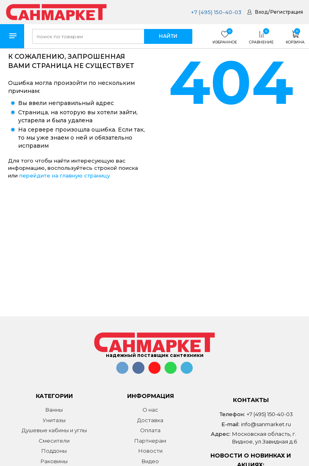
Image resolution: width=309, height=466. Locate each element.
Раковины (54, 461)
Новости (150, 450)
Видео (150, 461)
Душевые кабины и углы (54, 430)
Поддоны (54, 450)
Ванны (54, 409)
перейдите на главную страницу (64, 175)
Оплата (150, 430)
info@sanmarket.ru (266, 424)
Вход (261, 12)
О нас (150, 409)
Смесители (54, 440)
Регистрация (286, 12)
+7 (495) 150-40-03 (216, 12)
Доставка (150, 420)
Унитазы (54, 420)
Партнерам (150, 440)
